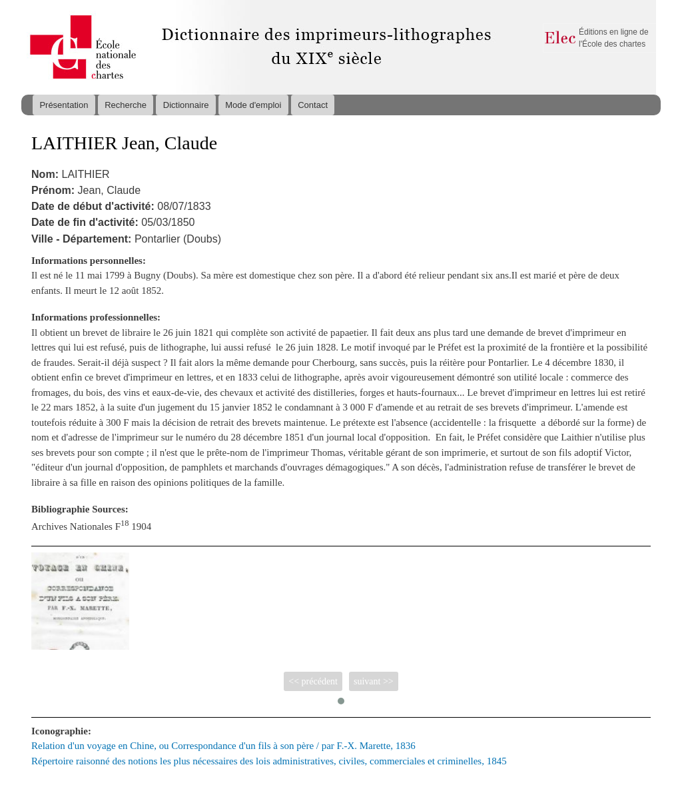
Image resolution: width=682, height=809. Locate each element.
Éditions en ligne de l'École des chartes (614, 38)
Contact (313, 105)
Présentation (63, 105)
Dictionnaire (186, 105)
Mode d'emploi (253, 105)
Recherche (126, 105)
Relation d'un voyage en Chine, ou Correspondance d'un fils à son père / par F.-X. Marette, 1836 (223, 745)
